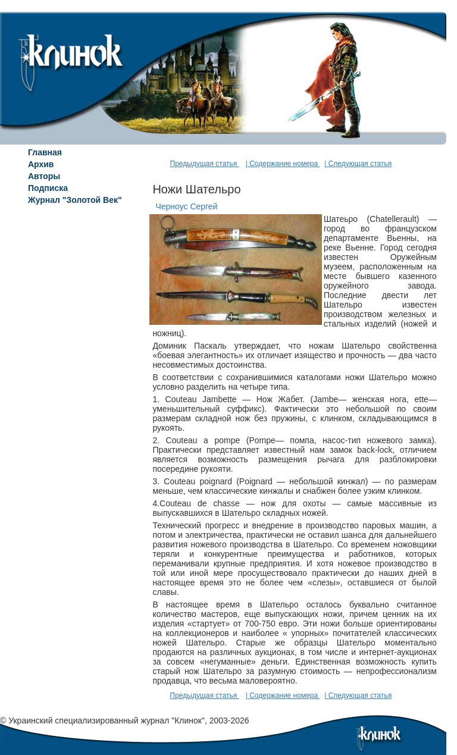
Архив (41, 164)
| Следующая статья (358, 163)
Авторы (44, 176)
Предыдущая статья (204, 163)
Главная (45, 152)
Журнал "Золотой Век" (75, 200)
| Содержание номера (283, 163)
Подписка (48, 188)
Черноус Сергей (186, 206)
